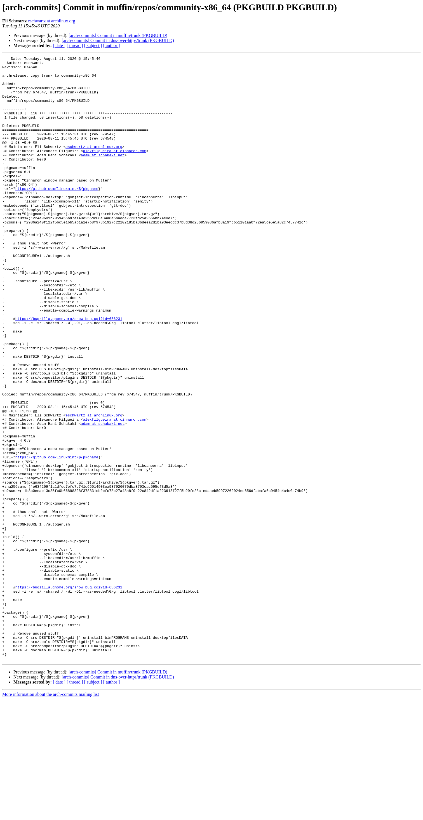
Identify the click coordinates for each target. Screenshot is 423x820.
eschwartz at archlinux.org (51, 20)
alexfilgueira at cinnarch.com (114, 170)
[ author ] (111, 45)
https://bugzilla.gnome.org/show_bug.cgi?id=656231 (68, 371)
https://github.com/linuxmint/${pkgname (56, 215)
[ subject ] (93, 45)
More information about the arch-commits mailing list (50, 815)
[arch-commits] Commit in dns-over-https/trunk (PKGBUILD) (118, 40)
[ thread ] (75, 45)
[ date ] (59, 45)
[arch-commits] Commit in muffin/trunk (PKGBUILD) (118, 35)
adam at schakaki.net (102, 175)
